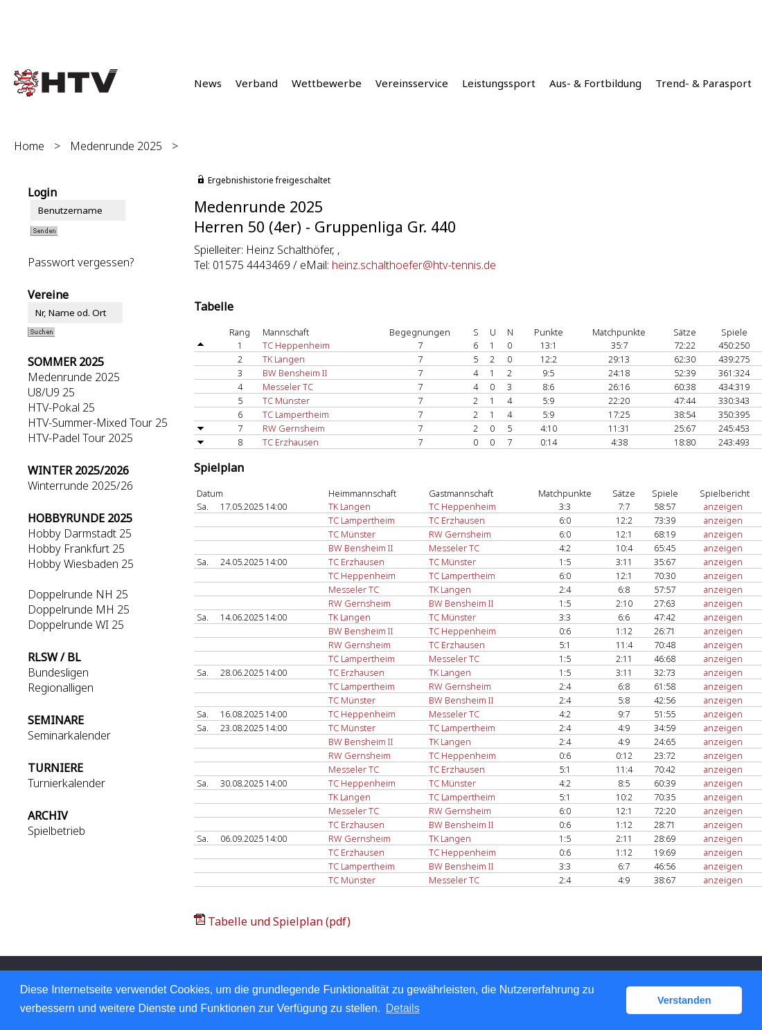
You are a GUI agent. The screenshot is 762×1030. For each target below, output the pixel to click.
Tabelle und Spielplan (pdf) (279, 921)
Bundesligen (58, 672)
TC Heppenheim (296, 345)
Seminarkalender (69, 735)
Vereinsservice (411, 83)
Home (29, 146)
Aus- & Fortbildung (595, 83)
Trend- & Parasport (703, 83)
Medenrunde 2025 (116, 146)
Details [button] (403, 1008)
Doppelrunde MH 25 (79, 609)
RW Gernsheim (294, 428)
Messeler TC (288, 386)
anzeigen (723, 506)
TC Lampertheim (296, 414)
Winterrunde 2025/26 (80, 485)
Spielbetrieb (56, 830)
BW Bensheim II (295, 373)
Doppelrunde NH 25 (78, 594)
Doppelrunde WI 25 (76, 624)
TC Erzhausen (291, 442)
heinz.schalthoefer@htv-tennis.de (414, 265)
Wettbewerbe (327, 83)
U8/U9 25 (51, 392)
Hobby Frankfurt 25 (76, 548)
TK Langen (284, 359)
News (208, 83)
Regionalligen (61, 687)
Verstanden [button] (684, 1000)
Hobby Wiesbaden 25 (81, 563)
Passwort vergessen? (81, 262)
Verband (257, 83)
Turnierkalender (66, 783)
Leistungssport (498, 83)
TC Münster (286, 400)
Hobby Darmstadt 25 (80, 533)
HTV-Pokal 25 (61, 407)
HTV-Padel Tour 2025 (80, 437)
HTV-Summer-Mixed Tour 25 (98, 422)
